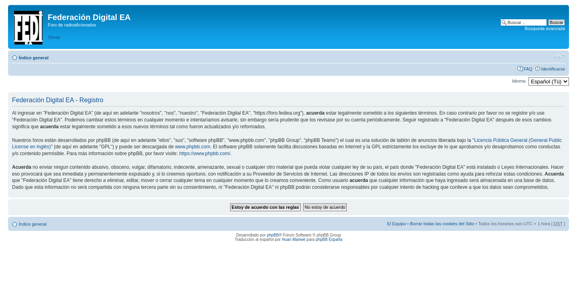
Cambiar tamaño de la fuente (559, 56)
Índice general (34, 57)
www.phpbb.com (192, 147)
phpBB (273, 235)
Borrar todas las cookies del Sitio (442, 223)
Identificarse (553, 69)
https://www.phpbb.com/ (204, 153)
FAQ (528, 69)
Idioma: (519, 81)
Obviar (54, 37)
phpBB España (329, 239)
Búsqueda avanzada (545, 28)
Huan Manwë (294, 239)
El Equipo (396, 223)
